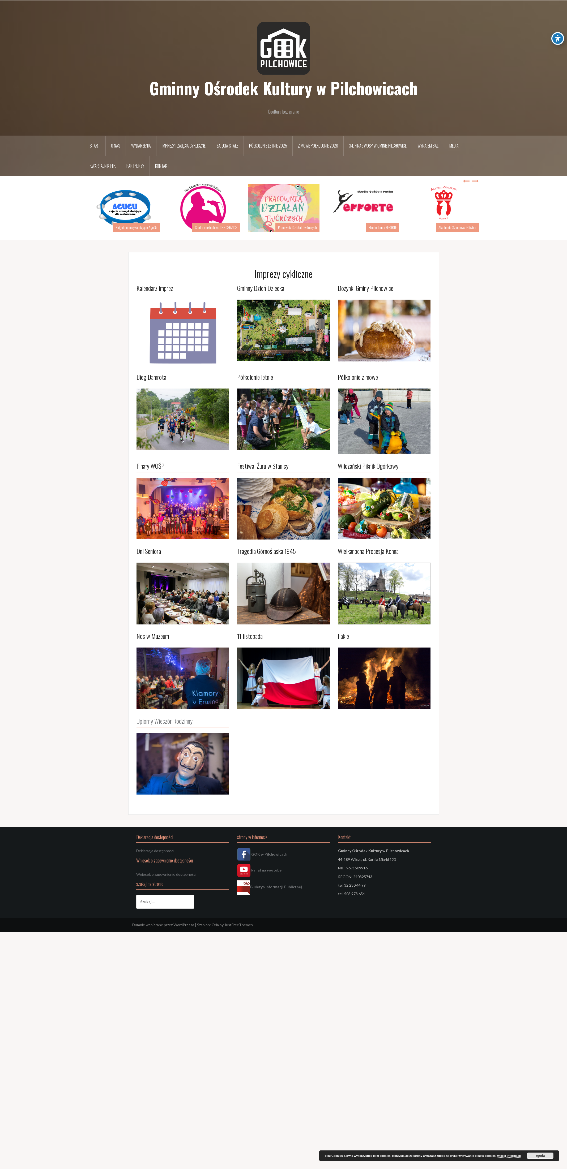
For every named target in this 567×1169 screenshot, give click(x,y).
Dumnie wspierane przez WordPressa (163, 924)
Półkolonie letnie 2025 (268, 146)
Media (454, 146)
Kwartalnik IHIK (103, 166)
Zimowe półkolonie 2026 (318, 146)
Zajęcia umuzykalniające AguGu (136, 227)
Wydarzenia (141, 146)
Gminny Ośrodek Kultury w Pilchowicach (284, 88)
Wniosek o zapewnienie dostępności (166, 874)
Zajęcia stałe (227, 146)
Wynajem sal (427, 146)
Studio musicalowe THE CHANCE (216, 227)
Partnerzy (135, 166)
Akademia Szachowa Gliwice (457, 227)
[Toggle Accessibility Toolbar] (557, 38)
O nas (115, 146)
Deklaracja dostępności (155, 850)
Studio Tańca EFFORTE (383, 227)
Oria (215, 924)
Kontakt (162, 166)
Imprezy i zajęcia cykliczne (184, 146)
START (95, 146)
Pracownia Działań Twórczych (297, 227)
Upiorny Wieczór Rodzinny (165, 721)
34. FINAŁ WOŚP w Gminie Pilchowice (378, 146)
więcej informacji (509, 1155)
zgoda (540, 1156)
